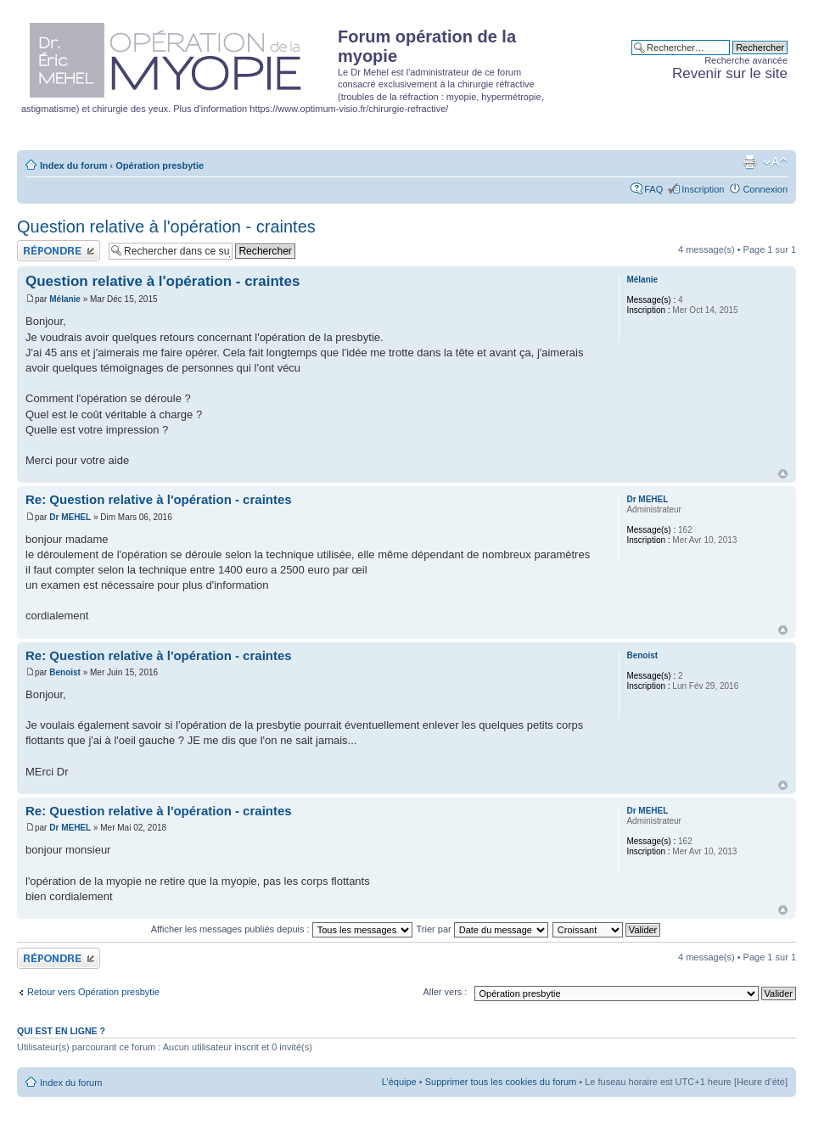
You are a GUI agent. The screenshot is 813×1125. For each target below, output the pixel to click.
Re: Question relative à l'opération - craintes (158, 499)
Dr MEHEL (70, 517)
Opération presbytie (159, 165)
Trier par (482, 929)
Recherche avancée (746, 60)
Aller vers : (445, 992)
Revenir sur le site (730, 73)
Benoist (65, 672)
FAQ (653, 189)
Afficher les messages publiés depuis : (281, 929)
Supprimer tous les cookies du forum (501, 1082)
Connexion (765, 189)
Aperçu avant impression (749, 162)
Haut (783, 474)
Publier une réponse (58, 250)
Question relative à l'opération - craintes (166, 226)
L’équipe (399, 1082)
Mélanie (65, 299)
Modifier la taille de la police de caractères (775, 162)
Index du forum (73, 165)
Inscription (702, 189)
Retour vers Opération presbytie (93, 992)
